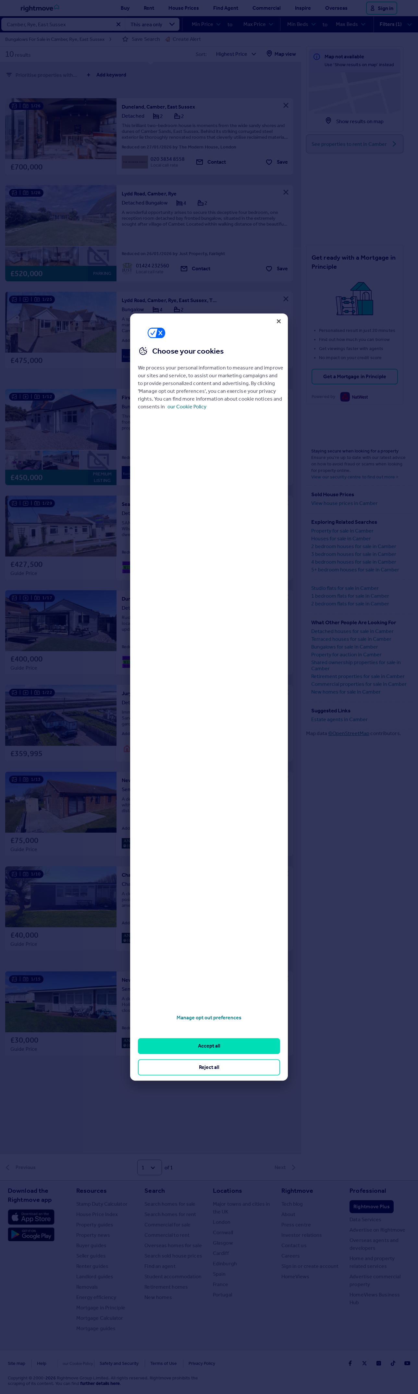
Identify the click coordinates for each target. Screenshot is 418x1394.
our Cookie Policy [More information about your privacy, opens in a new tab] (186, 407)
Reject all (209, 1067)
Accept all (209, 1046)
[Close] (279, 321)
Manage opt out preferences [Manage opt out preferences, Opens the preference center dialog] (209, 1017)
